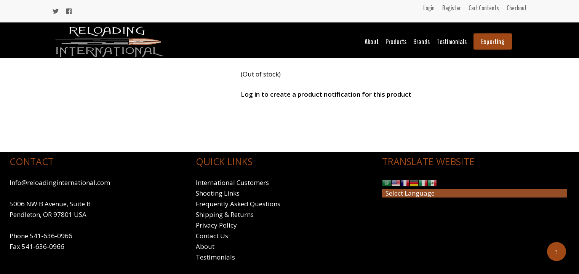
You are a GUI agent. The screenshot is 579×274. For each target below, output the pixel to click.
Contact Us (212, 235)
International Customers (232, 182)
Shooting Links (218, 193)
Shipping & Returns (225, 214)
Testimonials (452, 41)
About (372, 41)
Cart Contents (484, 8)
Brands (421, 41)
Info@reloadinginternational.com (60, 182)
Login (429, 8)
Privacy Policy (216, 225)
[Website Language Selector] (474, 193)
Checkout (517, 8)
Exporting (492, 41)
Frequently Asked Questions (238, 203)
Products (395, 41)
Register (451, 8)
